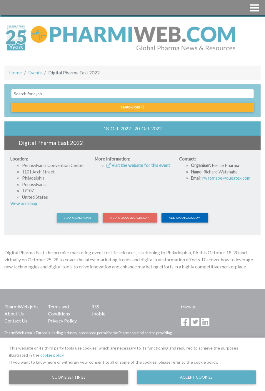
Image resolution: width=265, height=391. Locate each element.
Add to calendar (77, 217)
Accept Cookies (196, 377)
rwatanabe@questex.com (226, 178)
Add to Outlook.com (185, 217)
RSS (95, 306)
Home (15, 72)
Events (35, 72)
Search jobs (132, 107)
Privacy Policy (62, 320)
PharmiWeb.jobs (21, 306)
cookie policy (52, 354)
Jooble (98, 313)
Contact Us (15, 320)
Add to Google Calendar (129, 217)
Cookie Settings (69, 377)
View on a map (23, 203)
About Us (14, 313)
